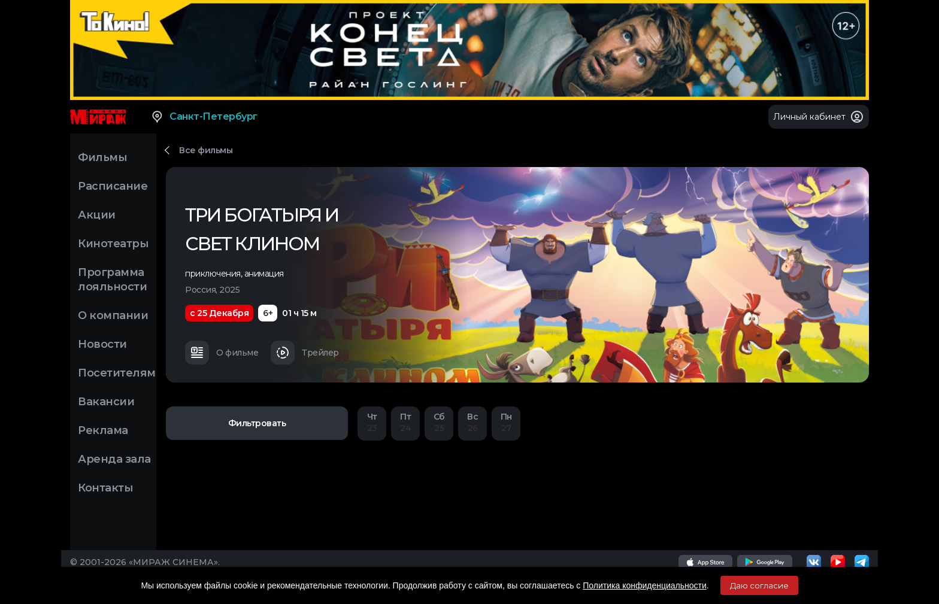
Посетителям (117, 373)
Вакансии (106, 401)
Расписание (112, 186)
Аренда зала (114, 459)
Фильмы (102, 157)
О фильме (221, 353)
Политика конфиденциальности (645, 585)
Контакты (105, 487)
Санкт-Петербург (204, 117)
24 (405, 422)
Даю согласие (759, 585)
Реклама (103, 430)
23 (371, 422)
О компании (113, 315)
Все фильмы (205, 150)
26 (472, 422)
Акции (97, 214)
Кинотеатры (113, 243)
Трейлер (305, 353)
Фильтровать (257, 423)
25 (439, 422)
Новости (102, 344)
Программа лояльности (112, 279)
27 (506, 422)
